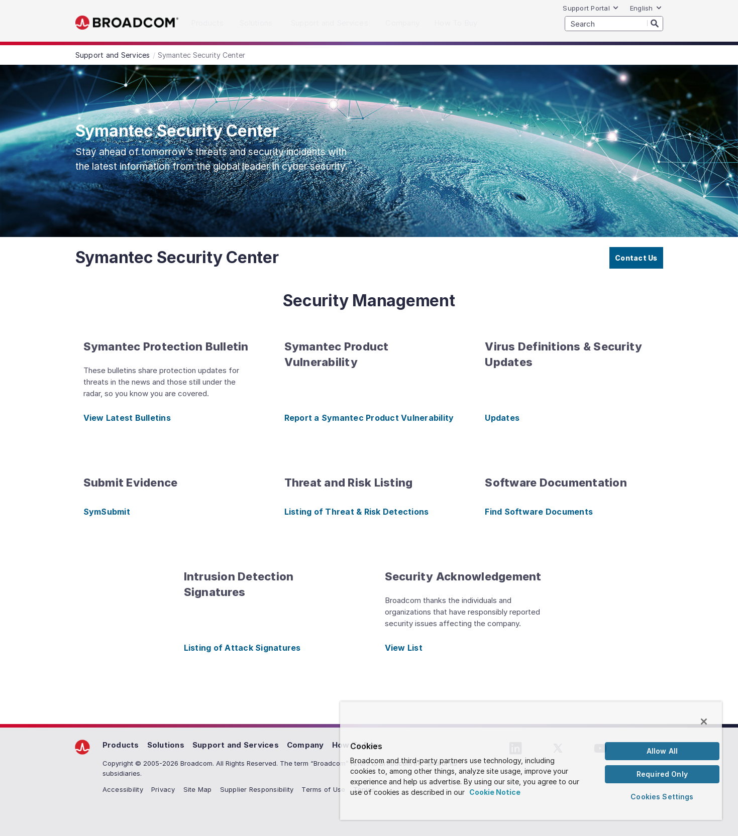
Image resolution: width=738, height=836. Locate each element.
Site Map (197, 789)
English (646, 8)
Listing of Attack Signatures (242, 648)
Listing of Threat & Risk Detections (356, 512)
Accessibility (122, 789)
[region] (531, 760)
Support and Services (235, 745)
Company (305, 745)
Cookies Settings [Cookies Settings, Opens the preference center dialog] (661, 796)
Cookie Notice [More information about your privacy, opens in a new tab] (494, 792)
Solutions (165, 745)
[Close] (704, 721)
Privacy (163, 789)
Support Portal (591, 8)
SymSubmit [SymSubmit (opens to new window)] (106, 512)
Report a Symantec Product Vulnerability (369, 418)
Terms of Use (323, 789)
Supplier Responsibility (257, 789)
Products (120, 745)
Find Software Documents (539, 512)
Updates (502, 418)
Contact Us (636, 258)
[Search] (655, 23)
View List (404, 648)
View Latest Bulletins (127, 418)
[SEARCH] (614, 24)
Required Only (662, 774)
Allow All (662, 751)
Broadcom (126, 23)
